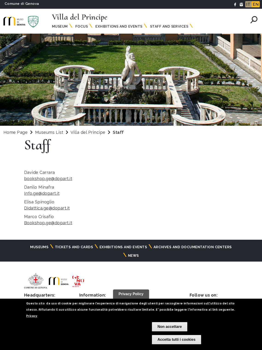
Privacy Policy (131, 294)
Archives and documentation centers (193, 247)
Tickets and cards (74, 247)
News (133, 256)
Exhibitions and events (123, 247)
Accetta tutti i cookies (176, 339)
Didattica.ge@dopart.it (47, 208)
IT (248, 4)
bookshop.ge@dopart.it (48, 178)
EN (256, 4)
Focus (81, 26)
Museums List (49, 132)
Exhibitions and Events (118, 26)
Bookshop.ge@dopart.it (48, 222)
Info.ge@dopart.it (42, 193)
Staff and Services (169, 26)
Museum (60, 26)
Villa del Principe (89, 132)
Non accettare (169, 327)
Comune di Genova (22, 4)
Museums (39, 247)
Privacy (31, 316)
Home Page (15, 132)
